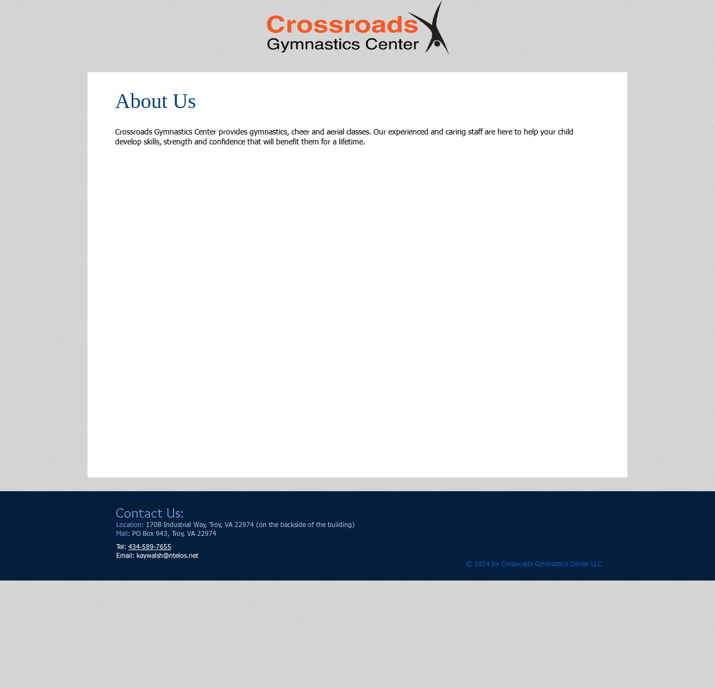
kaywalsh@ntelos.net (167, 556)
